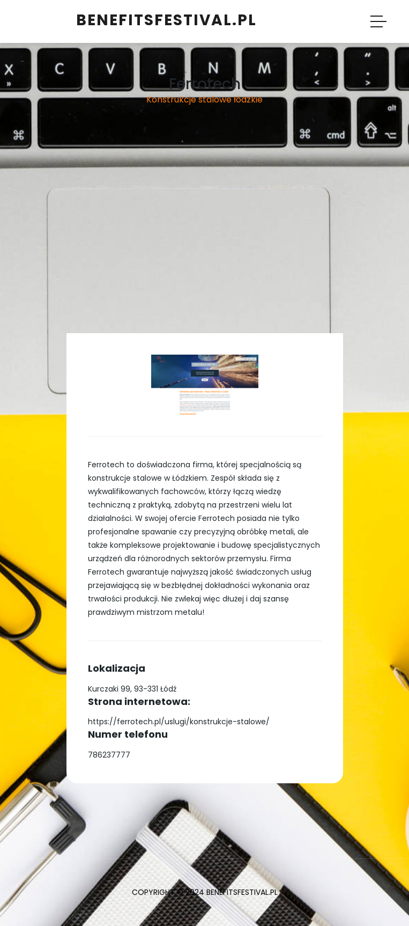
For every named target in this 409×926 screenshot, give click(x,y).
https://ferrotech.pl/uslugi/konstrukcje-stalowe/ (179, 721)
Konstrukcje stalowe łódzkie (204, 99)
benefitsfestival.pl (166, 20)
